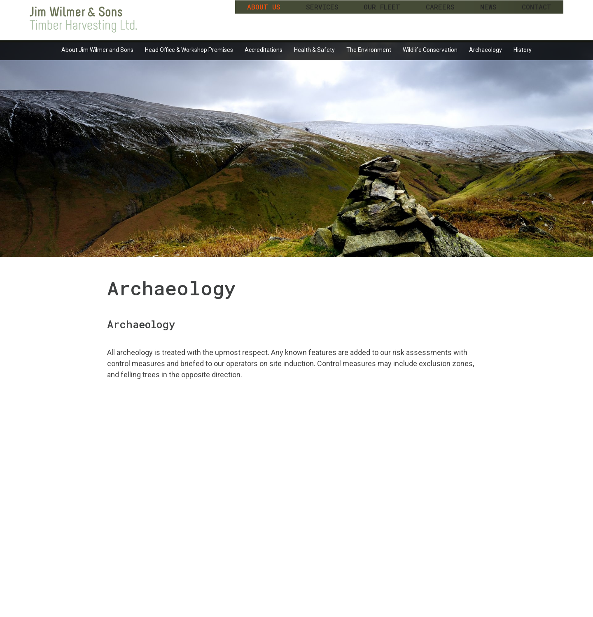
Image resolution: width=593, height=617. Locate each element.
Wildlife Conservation (430, 50)
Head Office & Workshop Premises (189, 50)
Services (322, 18)
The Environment (368, 50)
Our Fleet (382, 18)
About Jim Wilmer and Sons (97, 50)
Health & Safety (314, 50)
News (488, 18)
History (523, 50)
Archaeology (485, 50)
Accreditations (263, 50)
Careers (440, 18)
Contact (536, 18)
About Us (263, 18)
